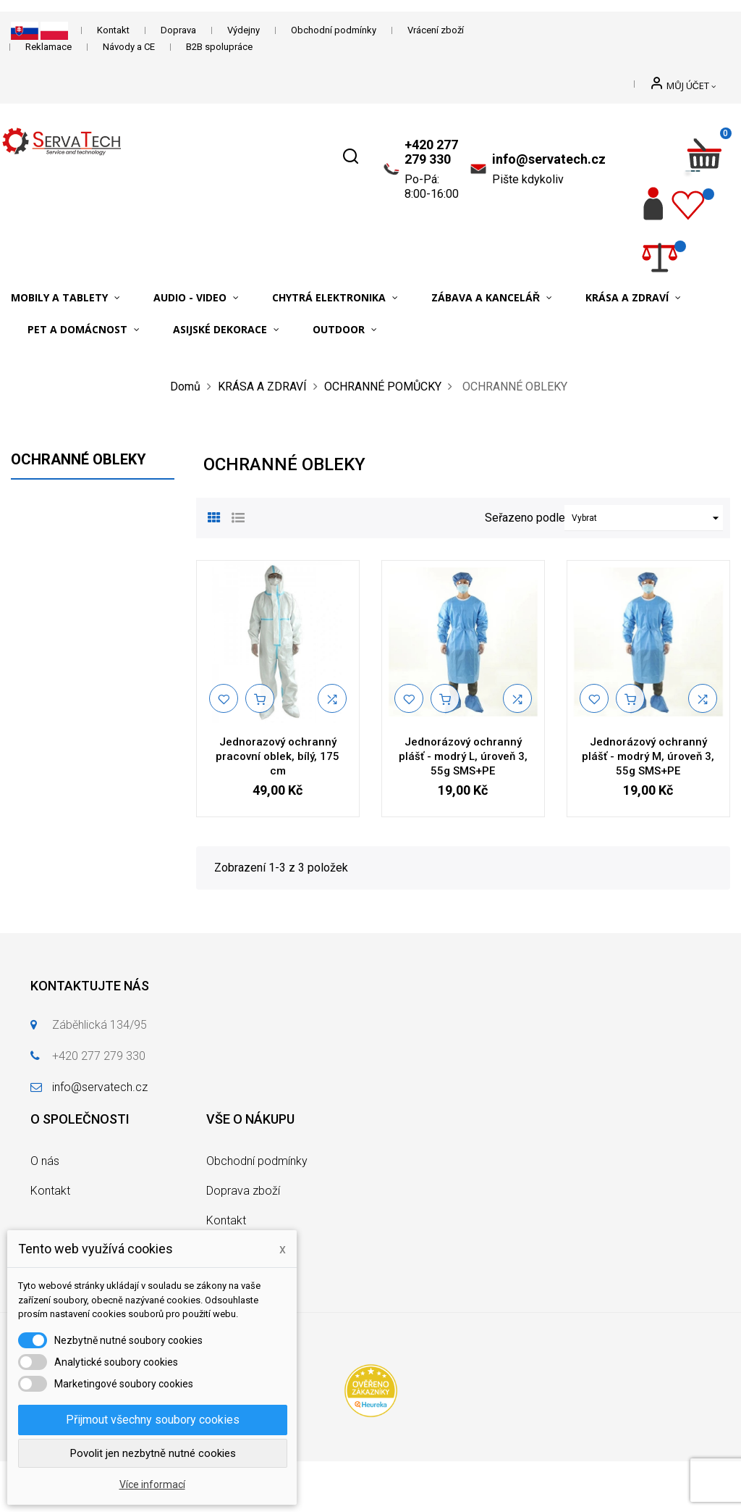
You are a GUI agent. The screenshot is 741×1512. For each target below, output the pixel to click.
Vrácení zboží (435, 30)
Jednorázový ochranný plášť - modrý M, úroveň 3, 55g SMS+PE (648, 756)
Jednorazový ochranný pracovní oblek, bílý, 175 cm (277, 756)
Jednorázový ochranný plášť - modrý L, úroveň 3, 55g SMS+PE (463, 756)
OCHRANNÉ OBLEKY (78, 459)
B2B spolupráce (219, 46)
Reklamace (48, 46)
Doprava (178, 30)
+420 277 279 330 (431, 152)
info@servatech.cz (549, 159)
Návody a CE (129, 46)
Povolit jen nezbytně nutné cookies (153, 1453)
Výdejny (243, 30)
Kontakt (113, 30)
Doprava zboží (243, 1191)
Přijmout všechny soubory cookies (153, 1420)
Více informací (152, 1484)
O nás (44, 1161)
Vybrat (647, 518)
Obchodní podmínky (333, 30)
